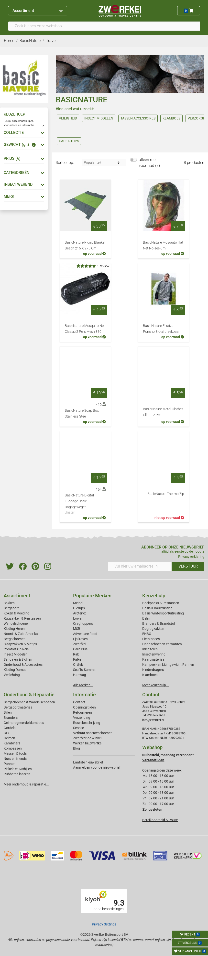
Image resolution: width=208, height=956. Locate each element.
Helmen (9, 738)
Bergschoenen (14, 639)
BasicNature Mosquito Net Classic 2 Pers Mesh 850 (85, 329)
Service (78, 728)
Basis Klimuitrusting (157, 608)
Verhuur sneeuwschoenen (92, 733)
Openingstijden (84, 707)
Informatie (84, 695)
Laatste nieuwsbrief (88, 762)
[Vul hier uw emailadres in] (140, 566)
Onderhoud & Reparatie (29, 695)
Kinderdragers (153, 670)
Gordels (9, 728)
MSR (76, 629)
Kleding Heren (14, 629)
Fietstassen (151, 639)
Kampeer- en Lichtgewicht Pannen (168, 664)
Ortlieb (78, 664)
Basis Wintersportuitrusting (163, 613)
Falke (77, 659)
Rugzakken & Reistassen (22, 618)
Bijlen (146, 618)
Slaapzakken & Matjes (20, 644)
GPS (7, 733)
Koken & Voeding (16, 613)
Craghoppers (83, 623)
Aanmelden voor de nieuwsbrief (96, 767)
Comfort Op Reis (16, 649)
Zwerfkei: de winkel (87, 738)
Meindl (78, 603)
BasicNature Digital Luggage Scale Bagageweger (85, 504)
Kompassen (13, 748)
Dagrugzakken (153, 629)
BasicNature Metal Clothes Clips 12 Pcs (163, 412)
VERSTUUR (188, 566)
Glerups (79, 608)
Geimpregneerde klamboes (24, 723)
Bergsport (11, 608)
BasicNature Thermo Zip (165, 494)
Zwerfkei (79, 644)
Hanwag (79, 675)
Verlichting (12, 675)
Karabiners (12, 743)
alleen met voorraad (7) (149, 162)
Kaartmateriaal (153, 659)
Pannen (9, 764)
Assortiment (37, 10)
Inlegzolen (150, 649)
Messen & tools (15, 753)
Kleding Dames (15, 670)
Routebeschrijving (86, 723)
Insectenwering (153, 654)
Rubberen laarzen (17, 774)
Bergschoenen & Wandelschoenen (29, 702)
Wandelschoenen (17, 623)
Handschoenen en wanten (162, 644)
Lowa (77, 618)
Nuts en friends (15, 759)
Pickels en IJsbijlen (18, 769)
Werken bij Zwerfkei (87, 743)
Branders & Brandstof (158, 623)
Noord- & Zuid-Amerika (21, 634)
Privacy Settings (104, 924)
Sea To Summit (84, 670)
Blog (76, 748)
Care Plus (80, 649)
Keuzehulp (153, 596)
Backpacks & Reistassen (160, 603)
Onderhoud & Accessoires (23, 664)
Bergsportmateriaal (18, 707)
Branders (11, 718)
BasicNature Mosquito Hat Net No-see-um (163, 245)
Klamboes (149, 675)
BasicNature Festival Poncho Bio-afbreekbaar (161, 329)
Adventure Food (85, 634)
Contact (79, 702)
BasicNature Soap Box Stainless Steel (82, 413)
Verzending (81, 718)
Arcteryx (79, 613)
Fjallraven (80, 639)
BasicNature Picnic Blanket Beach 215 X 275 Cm (85, 245)
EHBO (146, 634)
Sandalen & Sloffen (18, 659)
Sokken (9, 603)
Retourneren (82, 712)
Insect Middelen (15, 654)
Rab (76, 654)
